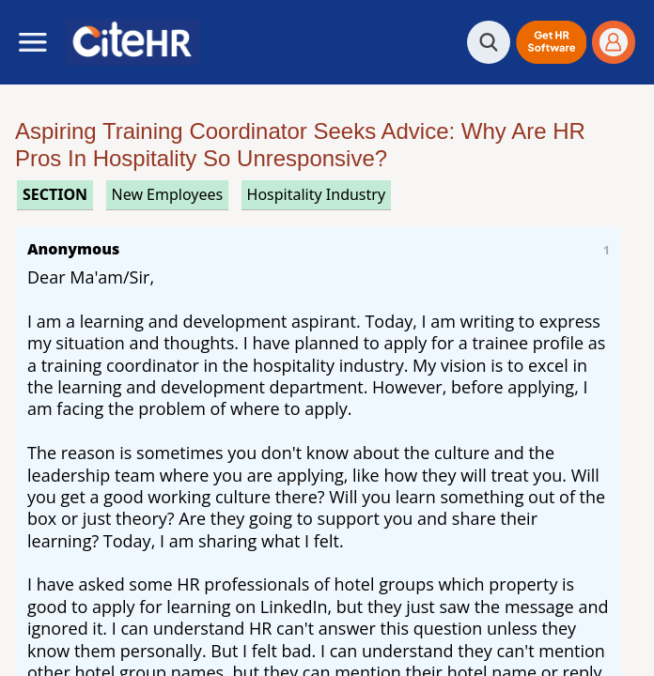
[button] (551, 42)
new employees (168, 194)
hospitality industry (316, 194)
